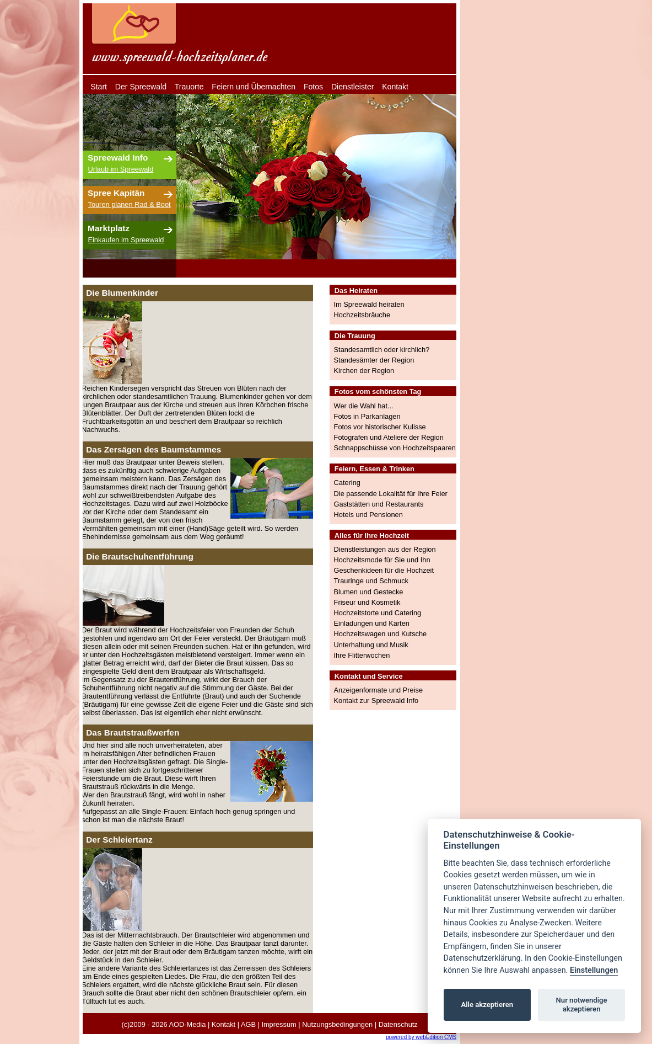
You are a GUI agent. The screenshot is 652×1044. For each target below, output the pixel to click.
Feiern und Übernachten (253, 86)
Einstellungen (594, 970)
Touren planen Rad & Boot (129, 204)
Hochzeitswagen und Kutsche (380, 634)
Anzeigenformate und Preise (378, 690)
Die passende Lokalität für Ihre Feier (391, 493)
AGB (248, 1024)
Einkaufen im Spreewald (126, 240)
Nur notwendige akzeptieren (581, 1004)
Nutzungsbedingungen (337, 1024)
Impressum (278, 1024)
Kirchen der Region (364, 370)
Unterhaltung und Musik (371, 645)
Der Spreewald (140, 86)
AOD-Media (187, 1024)
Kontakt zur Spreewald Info (376, 700)
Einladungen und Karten (371, 623)
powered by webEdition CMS (421, 1037)
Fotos (313, 86)
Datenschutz (398, 1024)
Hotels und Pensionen (368, 514)
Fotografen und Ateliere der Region (389, 437)
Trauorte (189, 86)
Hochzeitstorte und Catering (378, 613)
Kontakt (395, 86)
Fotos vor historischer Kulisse (380, 427)
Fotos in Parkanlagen (367, 416)
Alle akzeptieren (487, 1004)
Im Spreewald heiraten (369, 304)
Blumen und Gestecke (368, 592)
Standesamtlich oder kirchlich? (382, 349)
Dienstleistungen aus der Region (385, 549)
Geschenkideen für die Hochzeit (384, 570)
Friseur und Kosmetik (367, 602)
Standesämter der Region (374, 360)
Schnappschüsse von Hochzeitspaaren (395, 448)
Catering (347, 482)
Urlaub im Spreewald (120, 169)
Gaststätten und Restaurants (379, 504)
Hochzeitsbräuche (362, 315)
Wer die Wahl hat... (364, 406)
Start (98, 86)
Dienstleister (352, 86)
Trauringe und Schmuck (371, 581)
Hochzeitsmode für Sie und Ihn (382, 560)
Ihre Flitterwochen (362, 655)
